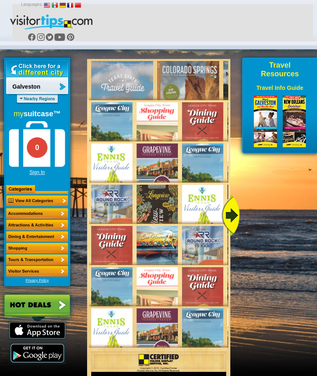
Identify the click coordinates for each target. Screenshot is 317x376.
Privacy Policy (37, 280)
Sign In (37, 172)
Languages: (32, 4)
